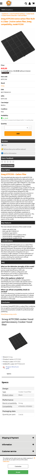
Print (5, 145)
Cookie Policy (6, 461)
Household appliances (7, 9)
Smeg (2, 86)
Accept (18, 472)
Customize (18, 466)
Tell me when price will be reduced (14, 149)
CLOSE (34, 458)
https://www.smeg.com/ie (9, 314)
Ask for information (9, 153)
